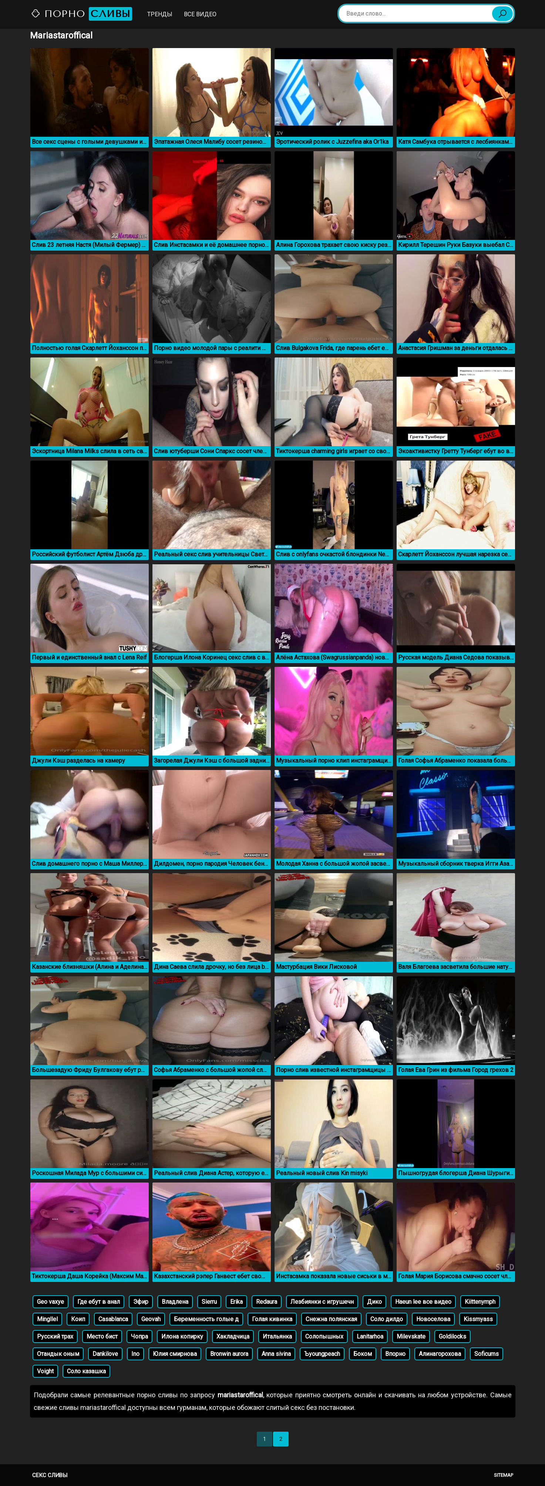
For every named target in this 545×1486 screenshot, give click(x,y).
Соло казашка (86, 1371)
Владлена (175, 1301)
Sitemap (503, 1475)
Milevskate (411, 1336)
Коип (78, 1319)
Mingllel (47, 1319)
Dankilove (105, 1353)
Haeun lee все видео (423, 1301)
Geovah (151, 1319)
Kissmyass (478, 1319)
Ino (135, 1353)
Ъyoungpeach (322, 1353)
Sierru (209, 1301)
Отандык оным (58, 1353)
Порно (81, 14)
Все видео (200, 14)
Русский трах (55, 1336)
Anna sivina (276, 1353)
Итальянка (277, 1336)
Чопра (139, 1336)
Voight (45, 1371)
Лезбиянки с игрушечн (322, 1301)
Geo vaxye (50, 1301)
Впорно (395, 1353)
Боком (362, 1353)
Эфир (140, 1301)
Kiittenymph (480, 1301)
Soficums (486, 1353)
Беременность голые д (206, 1319)
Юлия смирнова (175, 1353)
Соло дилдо (386, 1319)
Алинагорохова (440, 1353)
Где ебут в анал (98, 1301)
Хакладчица (232, 1336)
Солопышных (324, 1336)
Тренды (159, 14)
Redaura (266, 1301)
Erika (236, 1301)
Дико (374, 1301)
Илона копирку (182, 1336)
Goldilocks (452, 1336)
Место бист (102, 1336)
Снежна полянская (331, 1319)
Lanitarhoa (370, 1336)
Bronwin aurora (229, 1353)
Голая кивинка (272, 1319)
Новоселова (433, 1319)
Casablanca (113, 1319)
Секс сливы (49, 1475)
